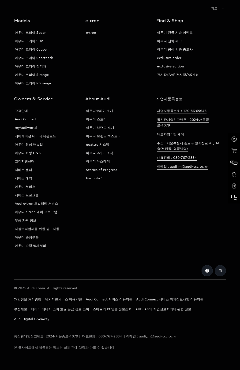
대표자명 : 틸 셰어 (170, 134)
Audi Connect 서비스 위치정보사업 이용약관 (169, 299)
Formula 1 (94, 178)
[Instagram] (220, 270)
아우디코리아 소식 (99, 153)
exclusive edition (170, 66)
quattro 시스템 (97, 144)
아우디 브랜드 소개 (100, 128)
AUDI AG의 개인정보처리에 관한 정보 (163, 309)
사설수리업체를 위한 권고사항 (37, 229)
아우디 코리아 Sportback (34, 58)
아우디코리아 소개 (99, 111)
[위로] (218, 8)
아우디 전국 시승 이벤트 (175, 32)
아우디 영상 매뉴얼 (29, 144)
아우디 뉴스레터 (98, 161)
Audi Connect (26, 119)
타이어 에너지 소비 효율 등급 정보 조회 (60, 309)
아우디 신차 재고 (169, 41)
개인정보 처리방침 (27, 299)
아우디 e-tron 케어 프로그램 (36, 212)
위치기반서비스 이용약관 (63, 299)
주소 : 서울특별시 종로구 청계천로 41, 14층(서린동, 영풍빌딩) (188, 146)
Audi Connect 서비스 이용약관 (109, 299)
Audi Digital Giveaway (31, 319)
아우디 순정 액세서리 (30, 246)
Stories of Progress (101, 170)
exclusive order (169, 58)
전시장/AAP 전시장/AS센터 (178, 75)
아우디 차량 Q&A (28, 153)
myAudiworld (26, 128)
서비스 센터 (23, 170)
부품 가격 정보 (25, 220)
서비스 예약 (23, 178)
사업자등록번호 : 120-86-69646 (181, 111)
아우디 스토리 (96, 119)
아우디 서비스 (25, 187)
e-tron (91, 32)
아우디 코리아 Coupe (31, 49)
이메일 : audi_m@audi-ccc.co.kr (182, 166)
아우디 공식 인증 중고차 (175, 49)
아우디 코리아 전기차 (30, 66)
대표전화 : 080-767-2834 (177, 157)
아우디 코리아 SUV (29, 41)
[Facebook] (207, 270)
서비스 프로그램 (27, 195)
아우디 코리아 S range (32, 75)
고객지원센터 (24, 161)
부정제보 (20, 309)
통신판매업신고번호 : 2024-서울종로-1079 (183, 122)
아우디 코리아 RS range (33, 83)
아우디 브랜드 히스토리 (103, 136)
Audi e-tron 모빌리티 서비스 (36, 203)
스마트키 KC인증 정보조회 (112, 309)
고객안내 (21, 111)
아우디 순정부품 (27, 237)
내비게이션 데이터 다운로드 (35, 136)
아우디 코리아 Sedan (30, 32)
